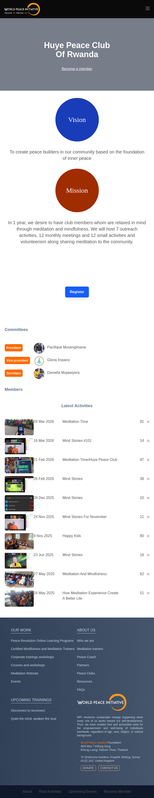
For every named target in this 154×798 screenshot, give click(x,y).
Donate (88, 768)
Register (77, 292)
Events (16, 681)
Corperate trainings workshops (32, 657)
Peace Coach (86, 657)
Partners (83, 665)
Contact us (109, 768)
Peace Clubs (86, 673)
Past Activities (50, 791)
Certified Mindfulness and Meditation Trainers (43, 649)
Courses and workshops (28, 665)
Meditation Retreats (24, 673)
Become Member (117, 791)
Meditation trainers (90, 649)
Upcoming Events (83, 791)
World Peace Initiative (94, 742)
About (27, 791)
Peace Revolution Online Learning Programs (42, 640)
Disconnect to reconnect (28, 710)
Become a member (77, 69)
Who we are (85, 640)
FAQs (81, 689)
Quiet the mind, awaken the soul (33, 718)
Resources (84, 681)
